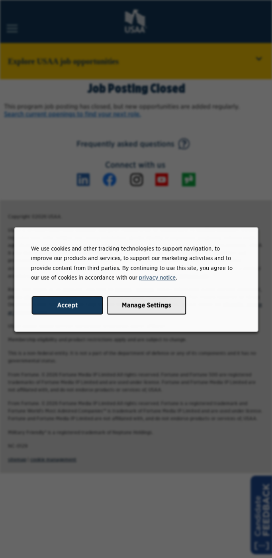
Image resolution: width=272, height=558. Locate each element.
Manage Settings (146, 307)
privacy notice (157, 279)
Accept (69, 307)
